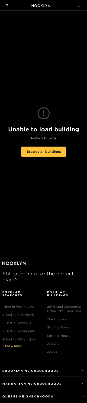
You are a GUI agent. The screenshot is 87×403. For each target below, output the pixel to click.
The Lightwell (57, 319)
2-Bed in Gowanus (16, 323)
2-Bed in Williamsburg (20, 339)
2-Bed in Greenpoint (18, 331)
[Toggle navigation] (78, 5)
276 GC (53, 344)
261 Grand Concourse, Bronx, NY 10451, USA (64, 309)
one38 (52, 352)
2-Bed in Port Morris (18, 314)
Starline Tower (58, 327)
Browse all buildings (43, 151)
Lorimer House (58, 335)
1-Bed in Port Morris (18, 306)
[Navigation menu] (7, 5)
